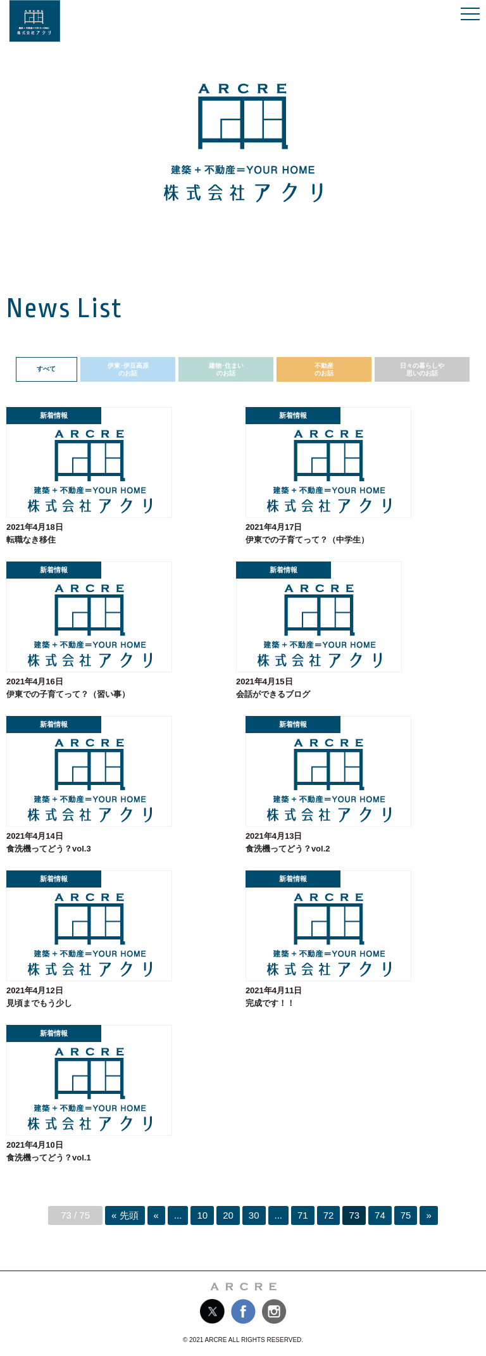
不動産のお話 (324, 369)
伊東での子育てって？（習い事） (68, 694)
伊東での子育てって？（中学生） (307, 539)
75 (406, 1215)
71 (302, 1215)
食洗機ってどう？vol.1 (48, 1157)
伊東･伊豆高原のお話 (128, 369)
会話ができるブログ (273, 694)
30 (254, 1215)
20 (228, 1215)
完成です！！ (270, 1003)
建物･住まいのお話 (226, 369)
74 (380, 1215)
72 (328, 1215)
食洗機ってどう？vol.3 (48, 848)
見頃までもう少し (39, 1003)
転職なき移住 (31, 539)
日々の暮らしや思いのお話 (422, 369)
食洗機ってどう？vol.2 (288, 848)
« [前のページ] (156, 1215)
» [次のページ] (428, 1215)
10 (202, 1215)
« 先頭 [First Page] (125, 1215)
